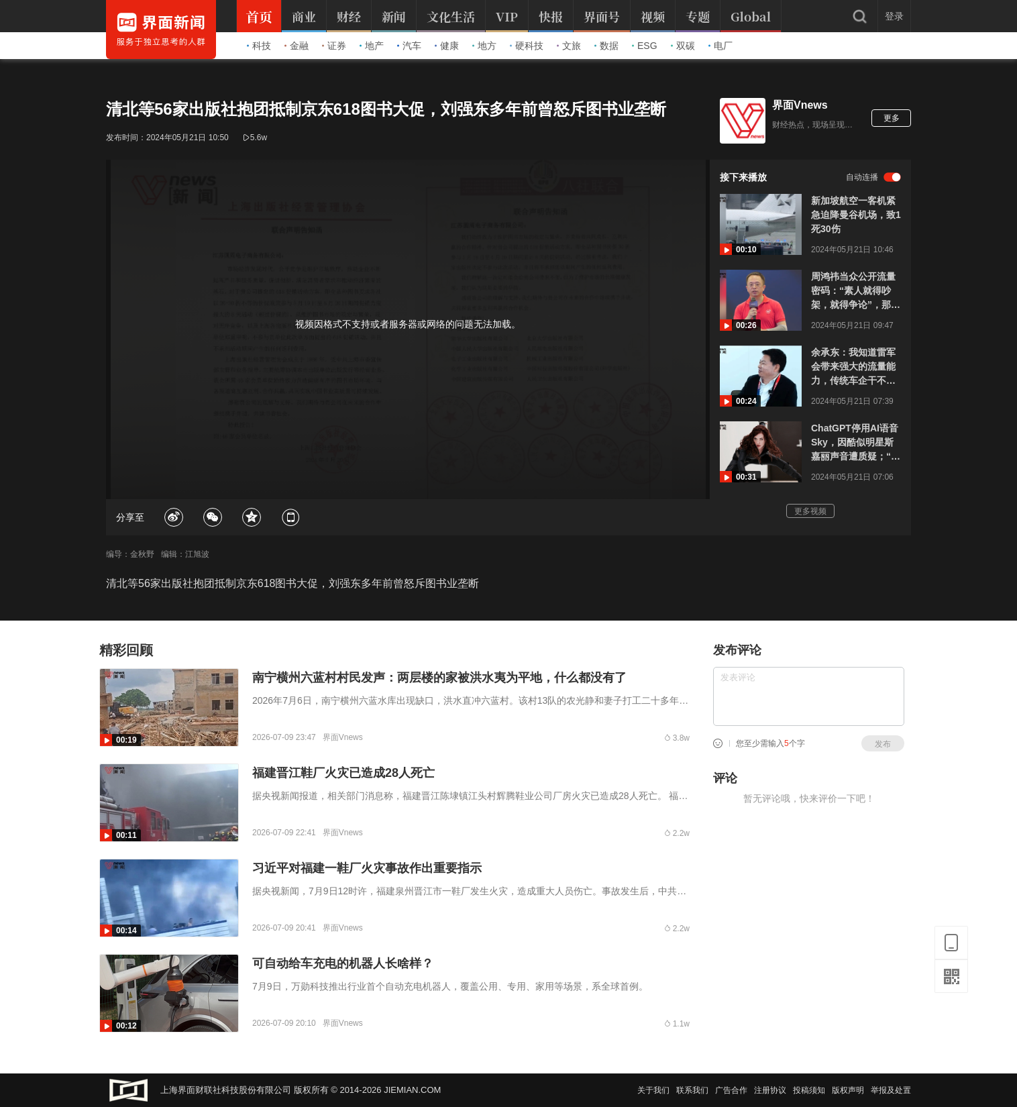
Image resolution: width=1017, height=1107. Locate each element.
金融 (296, 45)
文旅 (569, 45)
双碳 (683, 45)
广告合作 (731, 1090)
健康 (447, 45)
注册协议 (770, 1090)
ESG (644, 45)
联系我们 (692, 1090)
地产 (372, 45)
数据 (606, 45)
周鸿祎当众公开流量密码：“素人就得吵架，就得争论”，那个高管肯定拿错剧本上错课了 (855, 291)
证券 (334, 45)
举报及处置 (891, 1090)
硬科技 (526, 45)
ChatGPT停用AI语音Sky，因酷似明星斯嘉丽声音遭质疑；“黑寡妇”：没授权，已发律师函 (855, 443)
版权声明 (848, 1090)
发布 (883, 744)
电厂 (720, 45)
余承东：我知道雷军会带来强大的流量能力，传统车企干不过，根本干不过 (853, 367)
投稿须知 (809, 1090)
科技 (259, 45)
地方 (484, 45)
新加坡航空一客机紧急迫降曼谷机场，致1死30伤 (856, 214)
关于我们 (653, 1090)
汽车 (409, 45)
